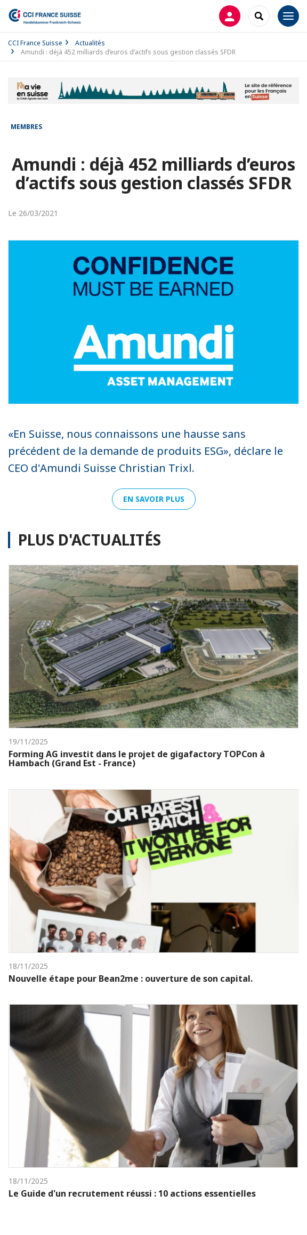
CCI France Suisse (35, 42)
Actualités (90, 42)
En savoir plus (153, 499)
